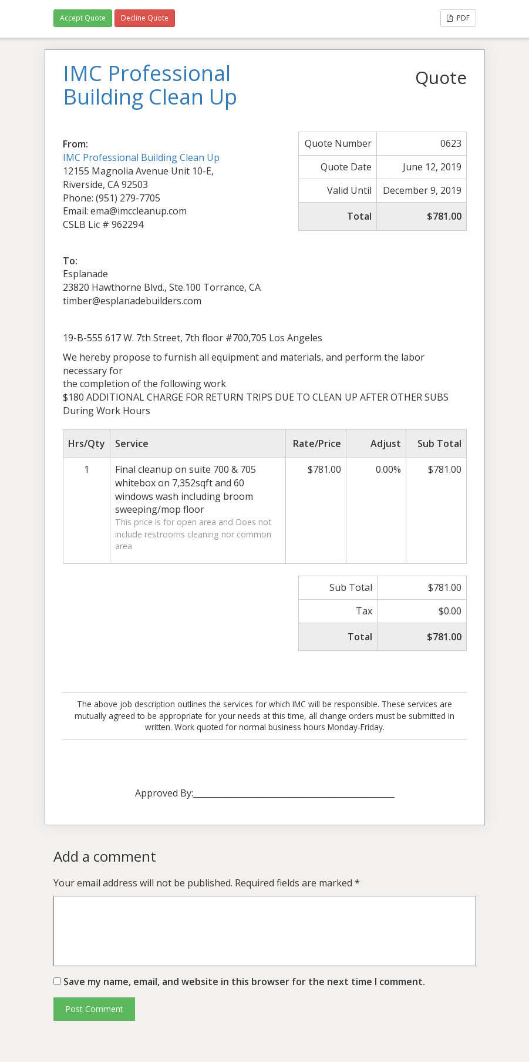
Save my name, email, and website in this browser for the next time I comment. (244, 981)
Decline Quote (145, 18)
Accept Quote (83, 18)
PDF (458, 18)
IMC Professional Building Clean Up (141, 157)
